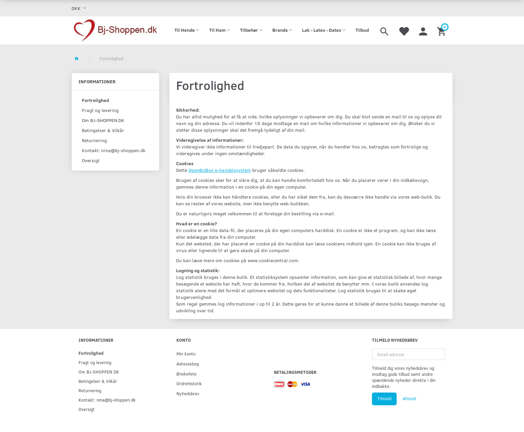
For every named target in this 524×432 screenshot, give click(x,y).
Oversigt (91, 160)
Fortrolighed (95, 100)
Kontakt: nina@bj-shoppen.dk (113, 150)
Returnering (94, 140)
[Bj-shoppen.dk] (115, 30)
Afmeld (409, 399)
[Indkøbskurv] (442, 30)
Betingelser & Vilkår (103, 130)
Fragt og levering (100, 110)
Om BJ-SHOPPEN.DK (103, 120)
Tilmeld (384, 399)
